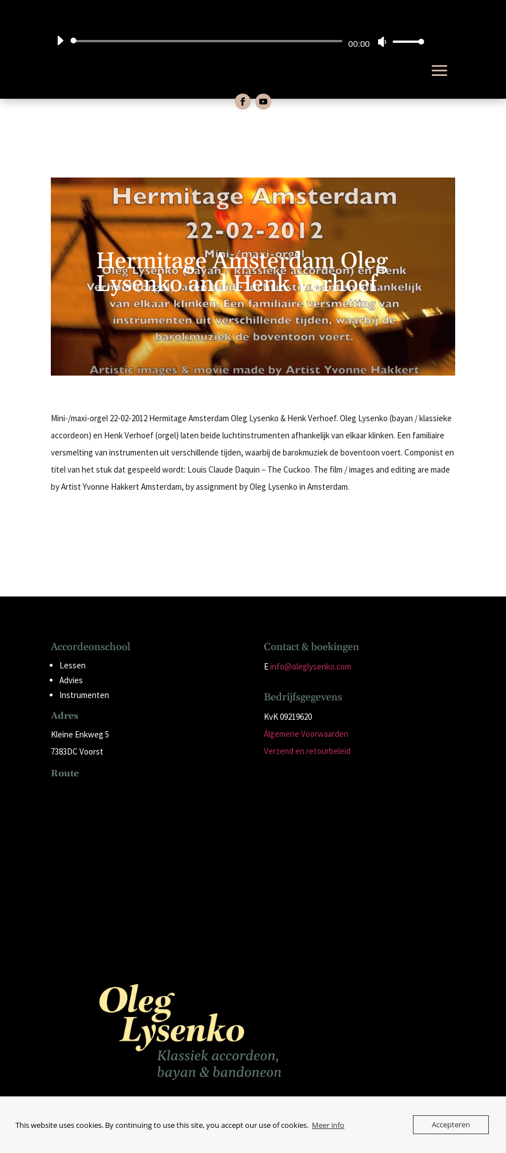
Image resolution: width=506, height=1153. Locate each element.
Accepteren (451, 1124)
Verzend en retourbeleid (307, 750)
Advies (71, 680)
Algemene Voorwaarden (306, 733)
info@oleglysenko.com (310, 666)
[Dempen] (382, 42)
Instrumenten (84, 695)
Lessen (72, 665)
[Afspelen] (60, 40)
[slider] (209, 41)
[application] (236, 41)
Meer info (328, 1125)
